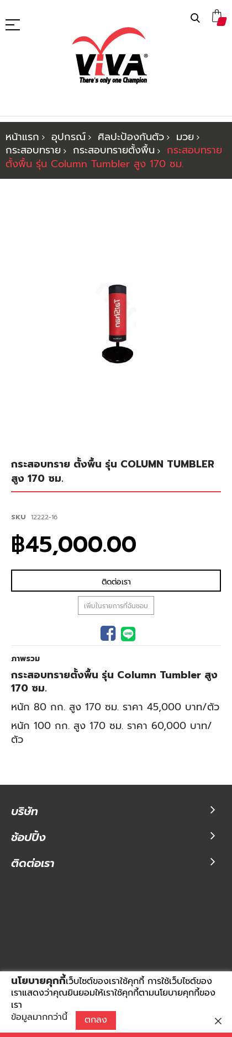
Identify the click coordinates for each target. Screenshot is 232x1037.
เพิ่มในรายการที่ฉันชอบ (116, 561)
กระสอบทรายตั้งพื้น (114, 150)
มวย (185, 137)
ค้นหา (195, 18)
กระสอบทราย (33, 150)
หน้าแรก (22, 137)
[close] (218, 1021)
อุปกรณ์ (68, 137)
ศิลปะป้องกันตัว (131, 137)
